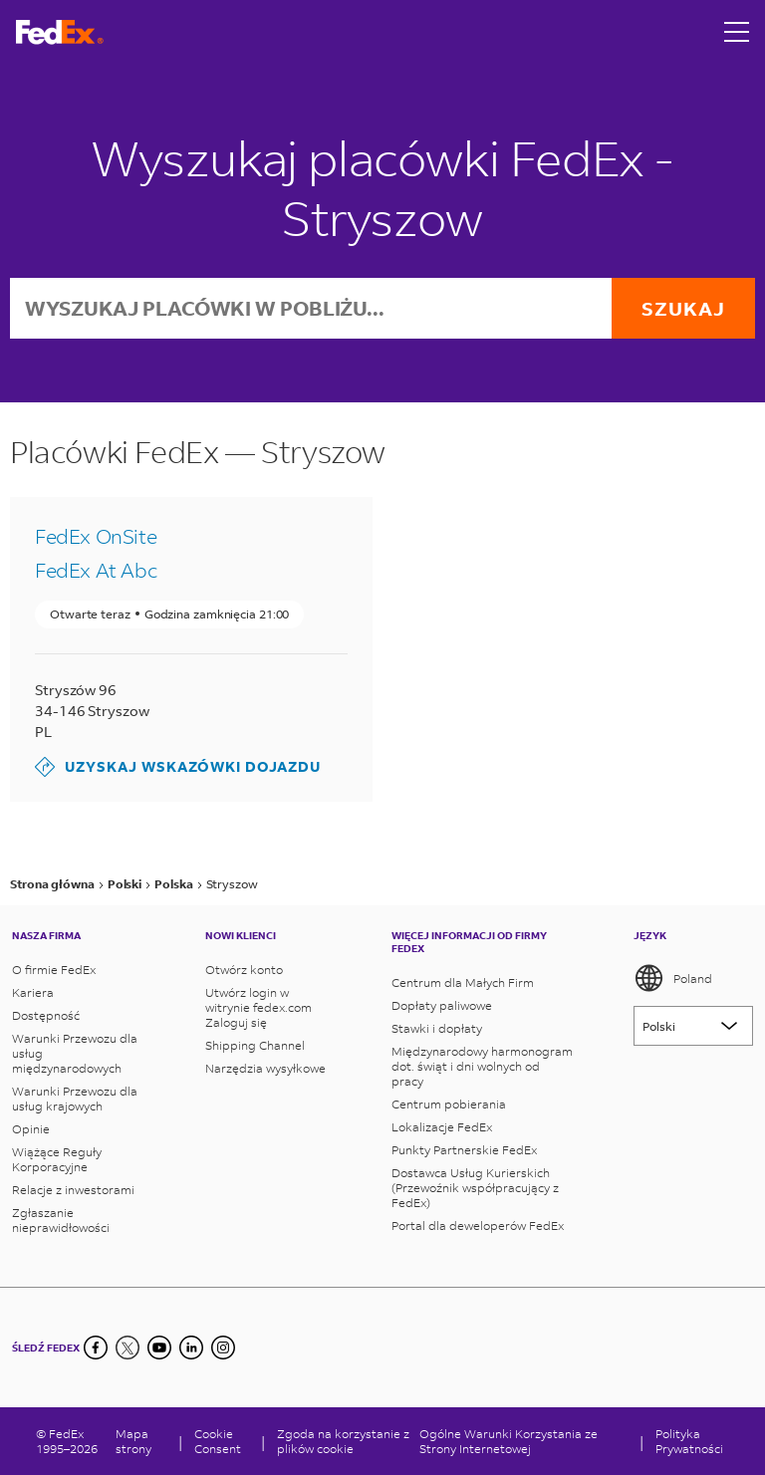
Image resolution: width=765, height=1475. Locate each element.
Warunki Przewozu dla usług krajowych (74, 1098)
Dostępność (46, 1015)
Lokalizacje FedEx (441, 1126)
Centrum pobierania (448, 1104)
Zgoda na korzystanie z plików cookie (343, 1441)
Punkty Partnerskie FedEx (464, 1149)
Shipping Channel (255, 1045)
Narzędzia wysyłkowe (265, 1068)
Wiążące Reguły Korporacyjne (57, 1159)
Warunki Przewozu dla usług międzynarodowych (74, 1053)
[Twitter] (127, 1347)
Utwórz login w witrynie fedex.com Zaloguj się (258, 1007)
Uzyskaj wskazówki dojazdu (178, 767)
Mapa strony (133, 1441)
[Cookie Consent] (221, 1441)
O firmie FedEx (54, 969)
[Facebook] (96, 1347)
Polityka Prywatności (689, 1441)
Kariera (33, 992)
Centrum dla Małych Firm (462, 982)
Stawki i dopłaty (436, 1028)
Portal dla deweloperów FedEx (477, 1225)
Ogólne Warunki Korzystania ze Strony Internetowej (508, 1441)
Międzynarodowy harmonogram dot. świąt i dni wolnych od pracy (482, 1066)
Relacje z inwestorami (73, 1189)
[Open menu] (737, 32)
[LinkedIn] (191, 1347)
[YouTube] (159, 1347)
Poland (673, 978)
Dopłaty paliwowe (441, 1005)
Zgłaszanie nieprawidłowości (61, 1220)
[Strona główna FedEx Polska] (60, 32)
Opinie (31, 1128)
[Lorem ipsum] (693, 1026)
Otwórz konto (244, 969)
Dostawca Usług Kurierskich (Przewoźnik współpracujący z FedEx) (475, 1187)
